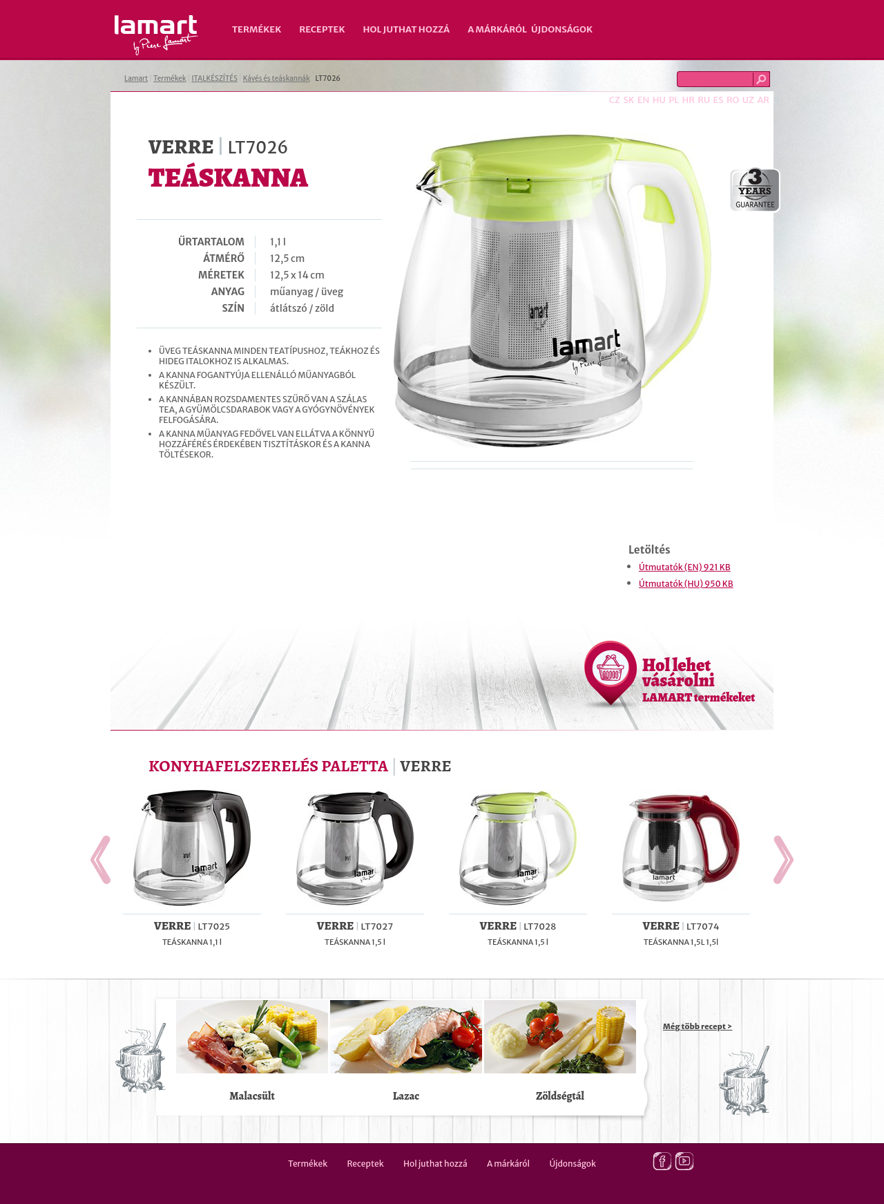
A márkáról (497, 29)
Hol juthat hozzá (406, 29)
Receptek (322, 29)
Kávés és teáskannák (276, 78)
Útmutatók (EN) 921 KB (685, 567)
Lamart (156, 35)
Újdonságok (562, 29)
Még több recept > (697, 1026)
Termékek (256, 29)
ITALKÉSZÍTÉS (214, 78)
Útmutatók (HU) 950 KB (686, 584)
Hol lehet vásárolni (698, 679)
